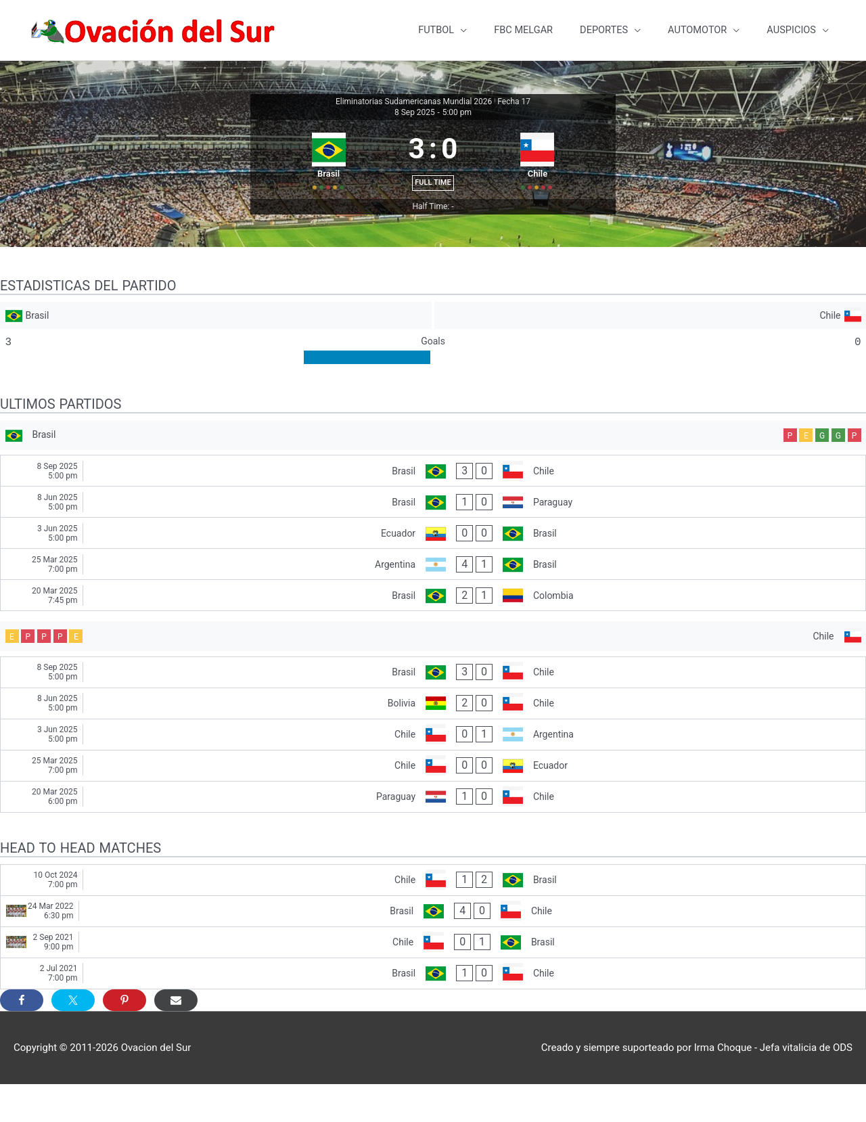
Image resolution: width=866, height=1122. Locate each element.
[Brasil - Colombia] (433, 629)
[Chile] (651, 341)
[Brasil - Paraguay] (433, 535)
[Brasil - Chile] (433, 504)
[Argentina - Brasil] (433, 598)
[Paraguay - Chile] (433, 834)
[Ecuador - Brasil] (433, 567)
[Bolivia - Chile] (433, 740)
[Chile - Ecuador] (433, 803)
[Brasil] (215, 341)
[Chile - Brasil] (433, 917)
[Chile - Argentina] (433, 772)
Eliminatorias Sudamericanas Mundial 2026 (414, 95)
